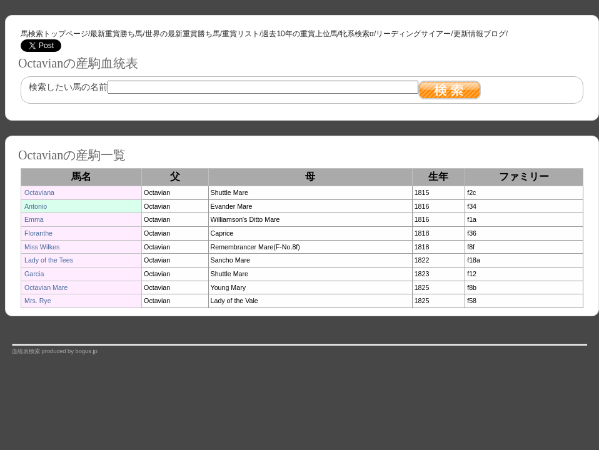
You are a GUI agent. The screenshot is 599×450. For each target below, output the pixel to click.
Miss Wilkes (41, 247)
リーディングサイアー (413, 33)
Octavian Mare (46, 287)
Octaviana (39, 192)
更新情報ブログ (479, 33)
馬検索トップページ (54, 33)
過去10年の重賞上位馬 (299, 33)
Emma (34, 219)
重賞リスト (240, 33)
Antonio (35, 206)
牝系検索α (357, 33)
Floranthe (38, 233)
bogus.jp (87, 351)
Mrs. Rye (37, 300)
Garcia (34, 274)
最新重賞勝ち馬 (116, 33)
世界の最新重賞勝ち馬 (182, 33)
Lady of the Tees (48, 260)
